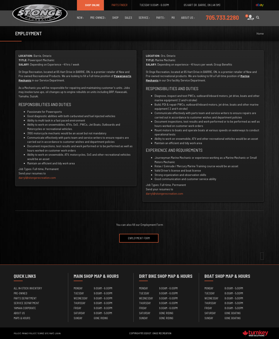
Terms (40, 333)
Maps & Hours (22, 318)
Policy (17, 333)
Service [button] (144, 17)
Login (58, 333)
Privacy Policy (29, 333)
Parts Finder (118, 5)
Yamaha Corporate (25, 308)
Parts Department (25, 298)
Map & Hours (106, 276)
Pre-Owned (20, 293)
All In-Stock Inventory (28, 288)
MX (173, 17)
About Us (19, 313)
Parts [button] (160, 17)
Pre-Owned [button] (98, 17)
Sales (128, 17)
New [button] (80, 17)
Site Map (49, 333)
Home (260, 33)
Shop (115, 17)
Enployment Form (139, 238)
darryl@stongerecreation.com (37, 177)
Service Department (26, 303)
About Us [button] (188, 17)
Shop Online (90, 5)
